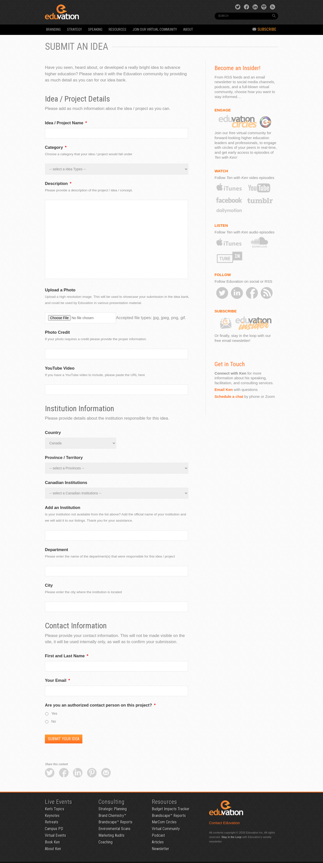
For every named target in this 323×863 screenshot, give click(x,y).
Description (58, 183)
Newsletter (160, 848)
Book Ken (52, 842)
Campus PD (54, 828)
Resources (117, 29)
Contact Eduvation (224, 823)
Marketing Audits (111, 835)
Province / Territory (64, 457)
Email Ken (224, 389)
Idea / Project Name (66, 123)
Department (56, 549)
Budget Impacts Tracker (171, 809)
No (53, 721)
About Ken (53, 848)
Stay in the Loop (231, 837)
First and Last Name (66, 656)
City (49, 585)
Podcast (158, 835)
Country (53, 432)
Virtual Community (166, 828)
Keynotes (52, 815)
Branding (53, 29)
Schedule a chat (229, 396)
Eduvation (90, 11)
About (188, 29)
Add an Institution (62, 507)
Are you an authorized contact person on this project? (100, 705)
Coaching (105, 842)
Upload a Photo (60, 290)
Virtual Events (55, 835)
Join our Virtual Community (154, 29)
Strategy (74, 29)
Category (55, 147)
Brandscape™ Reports (115, 822)
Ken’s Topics (54, 809)
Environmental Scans (114, 828)
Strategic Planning (112, 809)
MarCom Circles (164, 822)
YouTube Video (59, 368)
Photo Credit (57, 332)
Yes (54, 713)
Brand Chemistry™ (112, 815)
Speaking (95, 29)
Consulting (111, 801)
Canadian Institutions (66, 482)
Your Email (57, 680)
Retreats (51, 822)
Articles (158, 842)
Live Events (58, 801)
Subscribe (264, 29)
